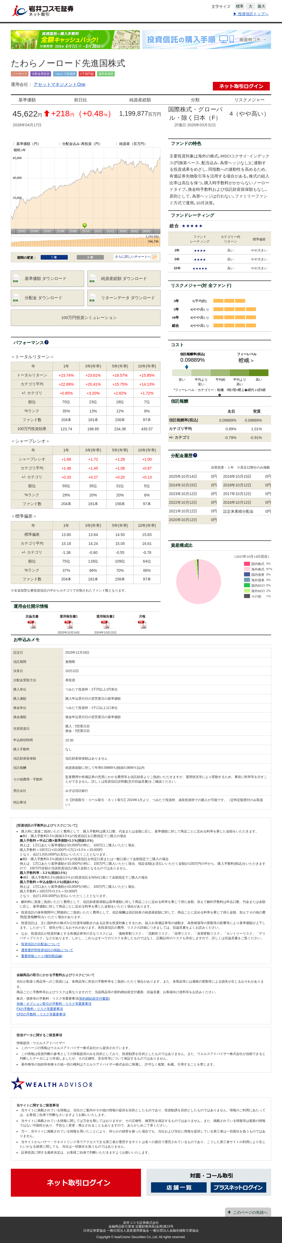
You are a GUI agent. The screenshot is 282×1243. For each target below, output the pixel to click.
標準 (239, 6)
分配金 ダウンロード (43, 297)
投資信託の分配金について (40, 944)
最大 (261, 6)
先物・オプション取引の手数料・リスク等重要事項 (54, 1004)
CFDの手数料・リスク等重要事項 (41, 1014)
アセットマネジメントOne (59, 84)
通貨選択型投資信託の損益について (47, 950)
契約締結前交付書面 (94, 998)
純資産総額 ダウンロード (124, 278)
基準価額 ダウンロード (45, 278)
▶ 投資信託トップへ (250, 14)
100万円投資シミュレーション (89, 317)
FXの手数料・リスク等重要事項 (40, 1009)
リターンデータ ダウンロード (128, 297)
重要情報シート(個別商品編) (41, 956)
